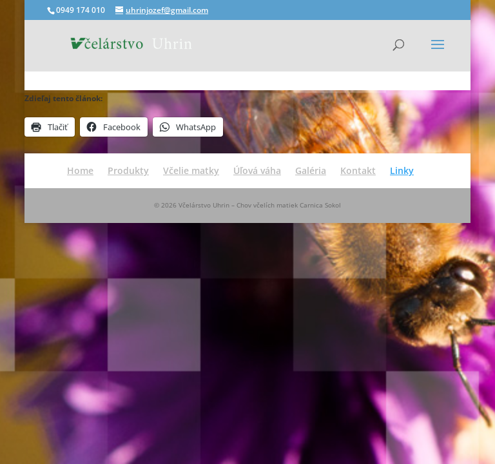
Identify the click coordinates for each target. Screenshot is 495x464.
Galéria (310, 170)
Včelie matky (191, 170)
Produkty (128, 170)
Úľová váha (257, 170)
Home (80, 170)
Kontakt (358, 170)
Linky (402, 170)
